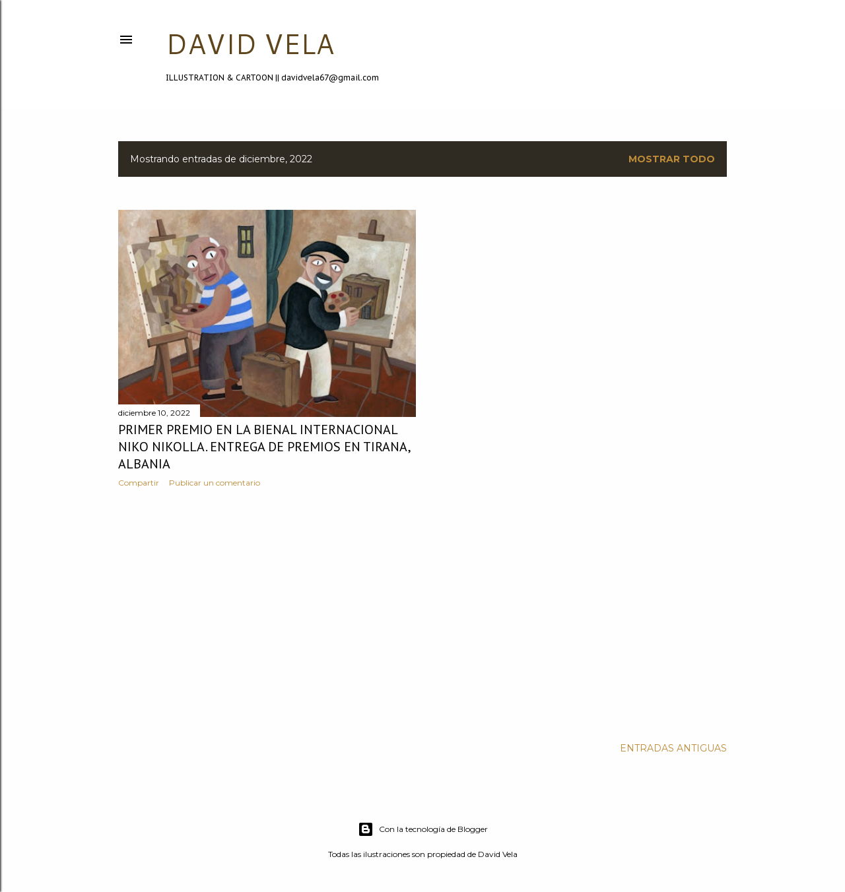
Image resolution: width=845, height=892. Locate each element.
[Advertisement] (267, 613)
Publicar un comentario (214, 483)
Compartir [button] (138, 483)
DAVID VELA (250, 43)
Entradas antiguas (673, 748)
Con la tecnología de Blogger (423, 829)
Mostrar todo (671, 159)
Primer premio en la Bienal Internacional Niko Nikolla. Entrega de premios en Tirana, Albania (264, 446)
